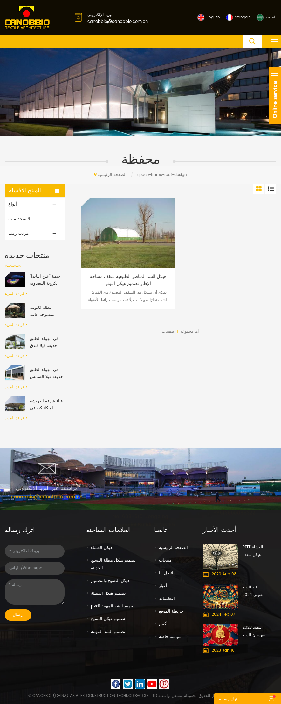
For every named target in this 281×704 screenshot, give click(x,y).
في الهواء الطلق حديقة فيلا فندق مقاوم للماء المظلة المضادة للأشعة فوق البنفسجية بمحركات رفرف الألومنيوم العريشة (46, 342)
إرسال (18, 615)
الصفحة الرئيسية (110, 175)
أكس (163, 624)
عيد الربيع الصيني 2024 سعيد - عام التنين (253, 591)
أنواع (12, 204)
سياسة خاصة (170, 636)
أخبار (163, 586)
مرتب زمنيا (18, 233)
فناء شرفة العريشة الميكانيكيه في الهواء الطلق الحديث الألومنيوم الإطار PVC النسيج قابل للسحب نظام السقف (46, 405)
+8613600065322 (234, 512)
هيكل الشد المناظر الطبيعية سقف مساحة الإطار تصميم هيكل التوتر (128, 280)
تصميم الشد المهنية (108, 631)
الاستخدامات (19, 218)
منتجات (165, 560)
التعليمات (167, 598)
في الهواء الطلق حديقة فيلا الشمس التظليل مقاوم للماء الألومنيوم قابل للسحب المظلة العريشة (47, 374)
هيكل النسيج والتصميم (110, 581)
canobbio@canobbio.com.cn (117, 21)
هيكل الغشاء (102, 548)
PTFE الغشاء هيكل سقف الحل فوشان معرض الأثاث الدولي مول (253, 551)
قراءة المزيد (16, 294)
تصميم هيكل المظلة (108, 593)
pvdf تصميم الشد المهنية (113, 606)
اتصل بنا (166, 573)
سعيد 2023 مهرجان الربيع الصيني (254, 632)
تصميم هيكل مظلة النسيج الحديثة (113, 564)
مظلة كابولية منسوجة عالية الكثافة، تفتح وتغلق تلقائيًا (46, 311)
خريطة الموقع (171, 611)
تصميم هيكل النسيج (108, 619)
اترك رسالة (229, 699)
